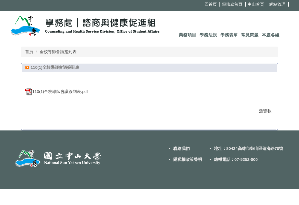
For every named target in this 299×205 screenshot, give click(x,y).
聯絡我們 (181, 164)
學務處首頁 (232, 4)
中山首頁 (256, 4)
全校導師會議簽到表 (58, 51)
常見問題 (250, 35)
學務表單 (229, 35)
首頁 (29, 51)
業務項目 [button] (187, 35)
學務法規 (208, 35)
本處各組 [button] (270, 35)
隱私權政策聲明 (187, 175)
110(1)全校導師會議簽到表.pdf (56, 91)
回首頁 (210, 4)
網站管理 (277, 4)
